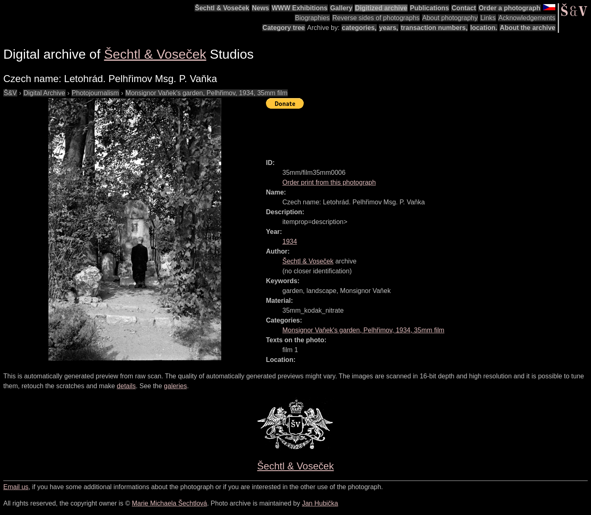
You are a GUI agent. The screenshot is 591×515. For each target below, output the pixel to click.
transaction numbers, (434, 27)
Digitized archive (381, 8)
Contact (463, 8)
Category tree (284, 27)
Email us (15, 486)
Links (487, 17)
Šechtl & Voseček (222, 8)
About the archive (527, 27)
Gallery (341, 8)
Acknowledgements (526, 17)
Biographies (312, 17)
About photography (450, 17)
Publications (429, 8)
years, (388, 27)
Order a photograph (509, 8)
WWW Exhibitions (300, 8)
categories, (359, 27)
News (260, 8)
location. (483, 27)
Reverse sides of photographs (376, 17)
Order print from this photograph (329, 182)
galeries (175, 385)
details (126, 385)
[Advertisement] (415, 130)
